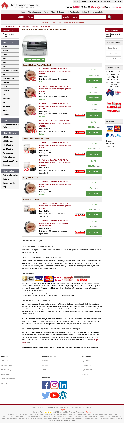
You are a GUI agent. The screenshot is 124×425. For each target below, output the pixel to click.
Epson (5, 66)
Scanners (6, 165)
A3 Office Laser (8, 141)
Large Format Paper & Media (11, 126)
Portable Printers (9, 157)
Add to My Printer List (35, 60)
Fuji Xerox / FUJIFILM (10, 70)
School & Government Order (92, 12)
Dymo (5, 62)
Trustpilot (62, 410)
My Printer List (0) (95, 1)
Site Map (45, 365)
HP (4, 74)
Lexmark (6, 90)
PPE (4, 187)
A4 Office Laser (8, 137)
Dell (4, 58)
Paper (46, 12)
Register (84, 1)
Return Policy (5, 374)
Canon (5, 54)
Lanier (5, 86)
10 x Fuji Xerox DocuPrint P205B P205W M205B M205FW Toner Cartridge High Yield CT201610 (55, 123)
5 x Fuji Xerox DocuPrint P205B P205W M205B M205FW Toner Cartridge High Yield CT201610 (55, 106)
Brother (5, 50)
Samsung (6, 106)
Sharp (5, 110)
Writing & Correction (10, 175)
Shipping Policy (6, 365)
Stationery (6, 179)
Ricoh (5, 102)
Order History (86, 365)
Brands (44, 370)
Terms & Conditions (8, 379)
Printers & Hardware (58, 12)
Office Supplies (74, 12)
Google (88, 412)
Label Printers (8, 149)
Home (23, 12)
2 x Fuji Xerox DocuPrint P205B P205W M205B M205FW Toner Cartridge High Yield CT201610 (55, 71)
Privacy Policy (6, 370)
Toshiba (6, 114)
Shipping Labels (9, 183)
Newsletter (85, 374)
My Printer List (87, 370)
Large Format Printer (10, 161)
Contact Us (45, 361)
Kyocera (6, 82)
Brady (5, 46)
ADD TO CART (94, 80)
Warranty (4, 383)
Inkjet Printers (8, 145)
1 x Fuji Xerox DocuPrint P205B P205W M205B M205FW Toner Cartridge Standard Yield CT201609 (54, 223)
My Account (108, 1)
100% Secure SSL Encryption (50, 22)
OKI (4, 94)
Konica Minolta (8, 78)
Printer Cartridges (34, 12)
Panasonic (6, 98)
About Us (118, 1)
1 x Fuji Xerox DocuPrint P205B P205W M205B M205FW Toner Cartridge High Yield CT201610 (55, 184)
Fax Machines (8, 153)
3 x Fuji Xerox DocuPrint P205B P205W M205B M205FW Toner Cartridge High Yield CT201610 (55, 88)
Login (76, 1)
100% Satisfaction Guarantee (74, 22)
